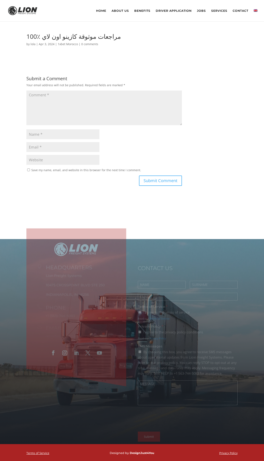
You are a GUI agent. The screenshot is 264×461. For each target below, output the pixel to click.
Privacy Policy (150, 328)
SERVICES (219, 11)
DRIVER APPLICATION (174, 11)
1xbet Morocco (68, 44)
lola (33, 44)
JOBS (201, 11)
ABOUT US (120, 11)
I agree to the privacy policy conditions (173, 334)
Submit (149, 439)
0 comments (89, 44)
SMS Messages (150, 348)
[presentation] (169, 426)
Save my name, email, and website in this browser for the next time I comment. (86, 170)
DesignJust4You (142, 453)
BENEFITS (142, 11)
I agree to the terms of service (166, 314)
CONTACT (240, 11)
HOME (101, 11)
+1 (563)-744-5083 (60, 318)
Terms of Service (152, 309)
